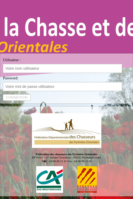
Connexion (17, 97)
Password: (62, 83)
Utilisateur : (62, 65)
